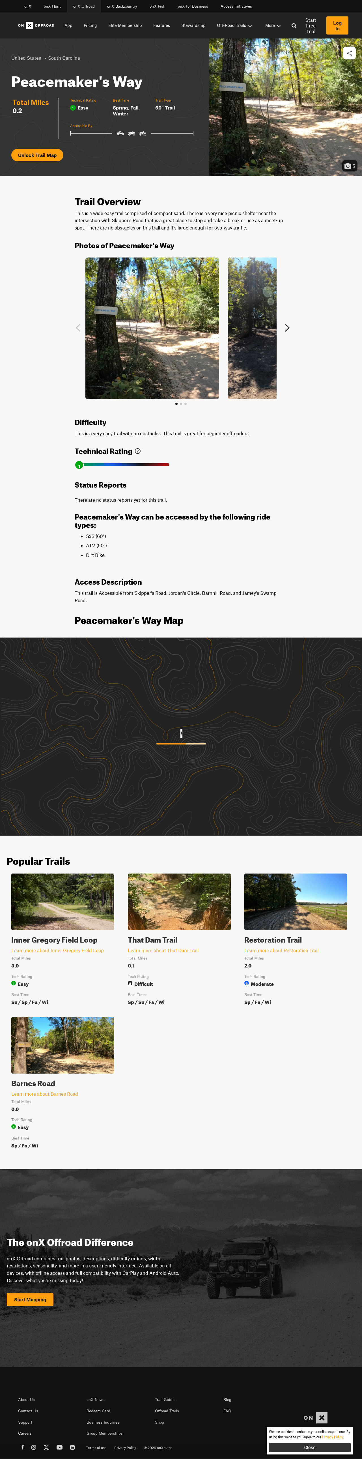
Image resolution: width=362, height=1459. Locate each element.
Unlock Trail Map (37, 155)
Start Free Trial (310, 25)
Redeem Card (98, 1411)
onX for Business (193, 6)
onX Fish (157, 6)
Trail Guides (165, 1399)
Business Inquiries (103, 1422)
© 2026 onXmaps (158, 1447)
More (273, 25)
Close (309, 1447)
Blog (227, 1399)
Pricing (90, 25)
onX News (96, 1399)
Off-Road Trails (234, 25)
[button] (349, 53)
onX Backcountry (122, 6)
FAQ (227, 1411)
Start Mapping (30, 1299)
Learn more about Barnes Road (44, 1094)
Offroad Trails (167, 1411)
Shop (159, 1422)
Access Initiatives (236, 6)
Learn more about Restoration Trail (281, 950)
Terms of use (96, 1447)
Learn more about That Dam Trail (163, 950)
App (68, 25)
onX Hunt (52, 6)
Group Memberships (105, 1433)
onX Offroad (84, 6)
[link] (138, 450)
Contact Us (28, 1411)
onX (27, 6)
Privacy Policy (125, 1447)
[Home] (36, 25)
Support (25, 1422)
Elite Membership (125, 25)
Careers (25, 1433)
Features (161, 25)
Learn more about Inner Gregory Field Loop (57, 950)
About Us (26, 1399)
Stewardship (193, 25)
